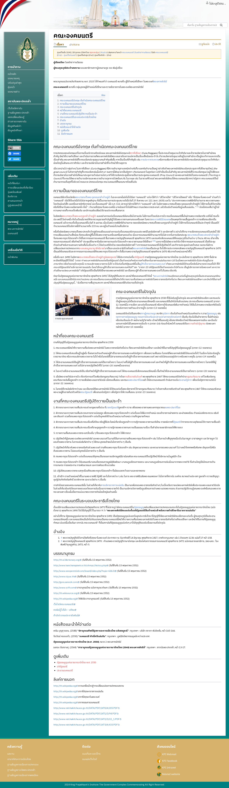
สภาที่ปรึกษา (135, 153)
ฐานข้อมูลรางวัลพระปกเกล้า (21, 770)
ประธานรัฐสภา (185, 380)
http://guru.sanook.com (65, 582)
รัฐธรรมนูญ (212, 313)
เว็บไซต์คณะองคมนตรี (63, 604)
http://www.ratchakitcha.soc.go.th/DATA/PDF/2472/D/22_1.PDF (86, 719)
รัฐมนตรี (177, 422)
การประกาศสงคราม (150, 160)
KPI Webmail (169, 754)
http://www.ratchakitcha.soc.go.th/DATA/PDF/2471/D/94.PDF (85, 714)
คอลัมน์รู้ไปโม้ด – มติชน (63, 610)
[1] (198, 206)
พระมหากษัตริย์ (160, 81)
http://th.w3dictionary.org (66, 560)
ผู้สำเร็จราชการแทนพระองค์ (152, 264)
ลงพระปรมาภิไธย (135, 380)
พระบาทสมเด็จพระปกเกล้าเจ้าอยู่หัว (203, 235)
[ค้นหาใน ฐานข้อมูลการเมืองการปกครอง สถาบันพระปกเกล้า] (205, 25)
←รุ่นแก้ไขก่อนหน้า (69, 55)
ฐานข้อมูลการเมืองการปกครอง (22, 765)
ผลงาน (10, 754)
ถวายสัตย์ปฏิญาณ (196, 324)
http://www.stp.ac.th (63, 576)
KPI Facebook (169, 761)
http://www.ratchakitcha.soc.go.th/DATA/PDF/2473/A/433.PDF (85, 725)
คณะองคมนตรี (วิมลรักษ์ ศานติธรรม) (136, 52)
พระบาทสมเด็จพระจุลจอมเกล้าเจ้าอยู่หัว (92, 197)
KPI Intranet (169, 767)
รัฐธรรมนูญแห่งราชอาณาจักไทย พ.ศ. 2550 (76, 662)
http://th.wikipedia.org (64, 599)
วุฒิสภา (166, 313)
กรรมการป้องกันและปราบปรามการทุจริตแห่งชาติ (159, 317)
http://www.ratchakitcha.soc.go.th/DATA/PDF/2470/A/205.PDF (85, 708)
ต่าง (59, 55)
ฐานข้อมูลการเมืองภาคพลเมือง (22, 775)
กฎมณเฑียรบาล (193, 377)
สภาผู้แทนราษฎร (148, 313)
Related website (171, 774)
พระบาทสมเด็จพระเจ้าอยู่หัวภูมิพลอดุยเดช (97, 257)
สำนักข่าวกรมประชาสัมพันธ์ (65, 615)
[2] (154, 241)
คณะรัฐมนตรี (86, 392)
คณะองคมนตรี (161, 52)
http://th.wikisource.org (65, 593)
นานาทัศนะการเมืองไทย (19, 759)
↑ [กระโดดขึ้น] (61, 538)
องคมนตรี (13, 233)
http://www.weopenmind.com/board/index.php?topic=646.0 (83, 571)
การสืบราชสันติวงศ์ (133, 377)
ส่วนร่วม (104, 52)
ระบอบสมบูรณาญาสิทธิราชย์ (92, 248)
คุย (98, 52)
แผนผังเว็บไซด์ (89, 759)
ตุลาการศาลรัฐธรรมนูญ (126, 317)
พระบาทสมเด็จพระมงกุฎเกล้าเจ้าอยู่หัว (79, 216)
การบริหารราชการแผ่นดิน (112, 485)
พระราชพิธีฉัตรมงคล (161, 219)
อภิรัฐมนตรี (139, 257)
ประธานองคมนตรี (65, 670)
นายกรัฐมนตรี (112, 407)
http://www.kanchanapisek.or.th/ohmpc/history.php (79, 565)
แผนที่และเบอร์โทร (91, 754)
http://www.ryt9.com (64, 588)
